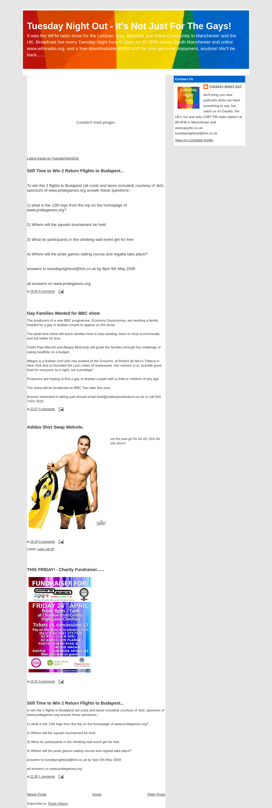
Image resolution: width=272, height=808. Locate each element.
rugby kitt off (46, 549)
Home (97, 794)
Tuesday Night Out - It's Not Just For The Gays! (129, 26)
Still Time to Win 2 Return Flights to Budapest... (75, 170)
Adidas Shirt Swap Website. (55, 427)
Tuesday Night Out (225, 86)
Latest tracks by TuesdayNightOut (53, 158)
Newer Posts (37, 794)
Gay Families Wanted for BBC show (63, 313)
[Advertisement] (97, 79)
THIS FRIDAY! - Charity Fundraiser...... (65, 569)
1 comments (47, 776)
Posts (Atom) (58, 803)
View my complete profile (194, 140)
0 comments (47, 291)
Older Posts (156, 794)
